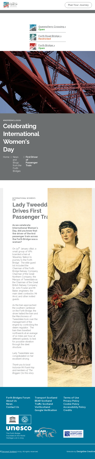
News (9, 404)
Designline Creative (86, 451)
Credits (67, 410)
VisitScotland (42, 407)
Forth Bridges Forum (18, 397)
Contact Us (12, 407)
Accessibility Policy (74, 407)
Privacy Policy (71, 400)
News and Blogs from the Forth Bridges (17, 164)
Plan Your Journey (78, 5)
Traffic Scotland (44, 404)
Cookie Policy (71, 404)
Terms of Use (71, 397)
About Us (11, 400)
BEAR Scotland (43, 400)
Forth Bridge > (46, 45)
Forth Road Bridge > (50, 36)
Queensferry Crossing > (52, 26)
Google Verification (46, 410)
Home (6, 157)
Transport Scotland (46, 397)
